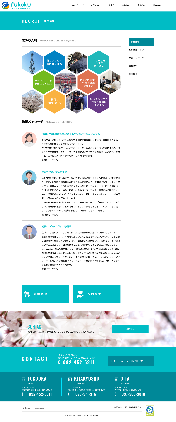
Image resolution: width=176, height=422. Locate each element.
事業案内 (109, 6)
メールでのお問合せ (132, 363)
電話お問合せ (171, 7)
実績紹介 (125, 6)
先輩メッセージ (136, 60)
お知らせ (94, 6)
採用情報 (155, 6)
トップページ (76, 6)
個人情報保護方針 (133, 409)
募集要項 (133, 68)
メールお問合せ (166, 7)
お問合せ (130, 331)
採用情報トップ (136, 52)
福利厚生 (133, 76)
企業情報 (140, 6)
